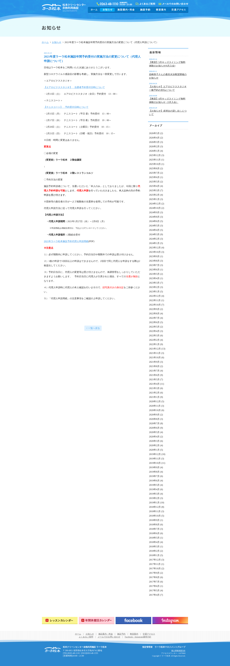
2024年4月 (154, 230)
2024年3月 (154, 234)
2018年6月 (154, 533)
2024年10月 (155, 208)
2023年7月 (154, 265)
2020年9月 (154, 414)
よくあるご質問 (86, 637)
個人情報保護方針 (178, 651)
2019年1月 (154, 502)
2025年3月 (154, 190)
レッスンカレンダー (60, 620)
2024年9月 (154, 212)
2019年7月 (154, 476)
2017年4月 (154, 595)
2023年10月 (155, 252)
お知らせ (107, 10)
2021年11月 (155, 353)
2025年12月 (155, 155)
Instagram (170, 620)
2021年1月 (154, 397)
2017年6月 (154, 586)
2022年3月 (154, 335)
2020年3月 (154, 441)
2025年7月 (154, 173)
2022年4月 (154, 331)
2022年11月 (155, 300)
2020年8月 (154, 419)
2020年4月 (154, 436)
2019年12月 (155, 454)
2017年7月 (154, 581)
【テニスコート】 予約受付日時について (66, 107)
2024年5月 (154, 225)
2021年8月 (154, 366)
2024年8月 (154, 217)
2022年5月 (154, 326)
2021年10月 (155, 357)
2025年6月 (154, 177)
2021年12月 (155, 348)
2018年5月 (154, 537)
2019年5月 (154, 485)
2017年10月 (155, 568)
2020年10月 (155, 410)
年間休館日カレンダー (96, 620)
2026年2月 (154, 146)
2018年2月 (154, 551)
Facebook (133, 620)
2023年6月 (154, 269)
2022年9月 (154, 309)
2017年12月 (155, 559)
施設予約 (145, 10)
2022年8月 (154, 313)
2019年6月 (154, 480)
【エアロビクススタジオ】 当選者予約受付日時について (74, 87)
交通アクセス (178, 10)
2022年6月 (154, 322)
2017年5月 (154, 590)
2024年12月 (155, 203)
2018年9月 (154, 520)
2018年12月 (155, 507)
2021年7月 (154, 370)
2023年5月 (154, 274)
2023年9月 (154, 256)
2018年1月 (154, 555)
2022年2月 (154, 340)
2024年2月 (154, 239)
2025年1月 (154, 199)
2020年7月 (154, 423)
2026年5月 (154, 133)
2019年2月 (154, 498)
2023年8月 (154, 261)
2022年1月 (154, 344)
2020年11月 (155, 406)
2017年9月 (154, 573)
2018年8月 (154, 524)
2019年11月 (155, 458)
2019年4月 (154, 489)
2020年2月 (154, 445)
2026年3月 (154, 142)
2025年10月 (155, 164)
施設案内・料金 (126, 10)
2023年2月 (154, 287)
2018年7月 (154, 529)
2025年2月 (154, 195)
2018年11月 (155, 511)
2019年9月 (154, 467)
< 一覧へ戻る (93, 328)
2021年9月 (154, 362)
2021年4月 (154, 384)
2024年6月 (154, 221)
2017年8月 (154, 577)
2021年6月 (154, 375)
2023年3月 (154, 282)
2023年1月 (154, 291)
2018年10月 (155, 515)
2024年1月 (154, 243)
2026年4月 (154, 137)
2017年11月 (155, 564)
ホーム (94, 10)
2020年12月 (155, 401)
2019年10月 (155, 463)
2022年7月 (154, 318)
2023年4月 (154, 278)
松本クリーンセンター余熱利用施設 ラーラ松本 (53, 649)
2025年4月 (154, 186)
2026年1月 (154, 151)
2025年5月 (154, 181)
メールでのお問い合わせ (109, 637)
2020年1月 (154, 450)
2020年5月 (154, 432)
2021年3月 (154, 388)
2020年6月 (154, 428)
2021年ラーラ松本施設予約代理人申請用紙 (66, 241)
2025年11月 (155, 159)
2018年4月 (154, 542)
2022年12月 (155, 296)
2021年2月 (154, 392)
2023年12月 (155, 247)
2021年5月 (154, 379)
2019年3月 (154, 494)
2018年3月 (154, 546)
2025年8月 (154, 168)
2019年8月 (154, 472)
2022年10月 (155, 304)
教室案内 (161, 10)
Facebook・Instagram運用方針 (138, 637)
